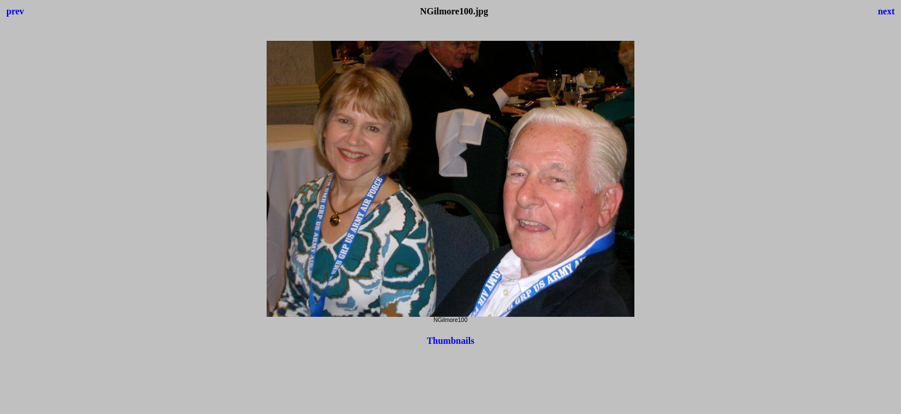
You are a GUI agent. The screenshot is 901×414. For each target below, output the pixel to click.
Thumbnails (451, 341)
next (886, 11)
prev (15, 11)
